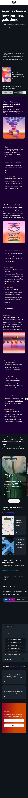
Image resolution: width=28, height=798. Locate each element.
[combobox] (8, 513)
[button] (24, 92)
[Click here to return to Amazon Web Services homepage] (14, 2)
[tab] (9, 599)
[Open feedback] (26, 399)
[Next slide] (18, 501)
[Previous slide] (9, 501)
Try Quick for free (8, 308)
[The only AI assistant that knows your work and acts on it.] (14, 74)
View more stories (6, 453)
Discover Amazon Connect (10, 429)
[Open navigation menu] (2, 2)
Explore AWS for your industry (10, 570)
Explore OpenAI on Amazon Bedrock (13, 196)
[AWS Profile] (25, 2)
